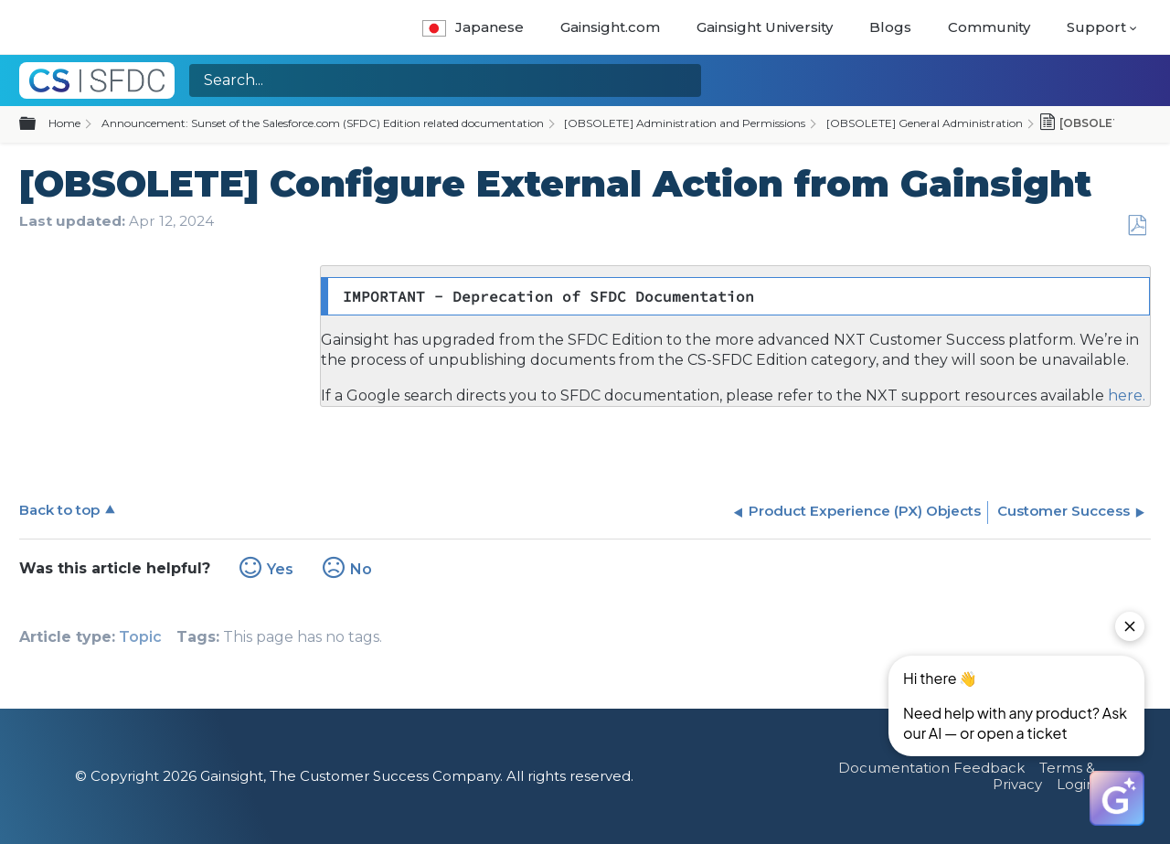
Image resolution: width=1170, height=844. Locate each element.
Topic (140, 637)
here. (1124, 395)
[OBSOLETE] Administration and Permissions (684, 123)
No (361, 569)
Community (989, 27)
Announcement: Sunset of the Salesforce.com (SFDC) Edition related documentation (322, 123)
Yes (280, 569)
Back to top (59, 509)
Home (64, 123)
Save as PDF (1136, 226)
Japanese (473, 27)
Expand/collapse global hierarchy (38, 124)
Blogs (890, 27)
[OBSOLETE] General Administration (924, 123)
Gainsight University (765, 27)
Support (1096, 27)
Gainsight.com (610, 27)
